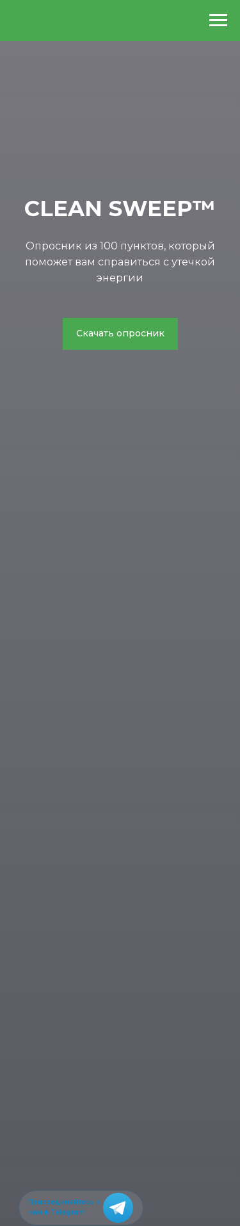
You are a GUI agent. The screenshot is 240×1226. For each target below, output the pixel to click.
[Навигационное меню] (218, 20)
